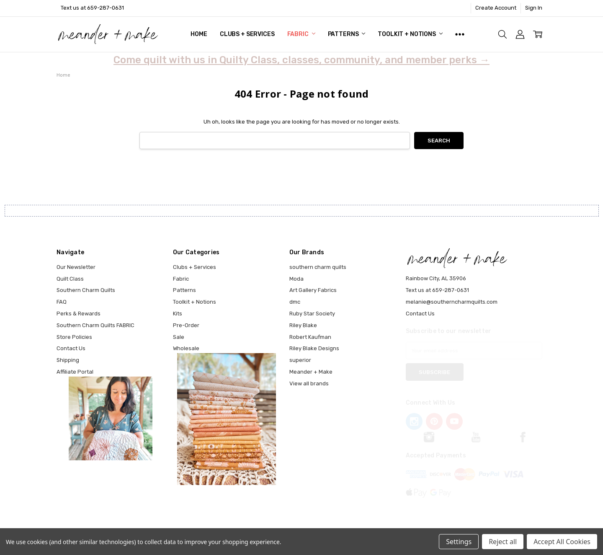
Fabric (301, 34)
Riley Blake (303, 325)
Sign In (533, 8)
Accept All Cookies (561, 541)
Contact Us (71, 348)
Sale (178, 337)
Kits (177, 313)
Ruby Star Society (312, 313)
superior (300, 360)
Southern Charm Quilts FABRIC (95, 325)
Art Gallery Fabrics (313, 290)
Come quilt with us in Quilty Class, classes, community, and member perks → (301, 60)
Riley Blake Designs (314, 348)
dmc (294, 302)
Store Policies (74, 337)
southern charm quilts (317, 267)
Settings (459, 541)
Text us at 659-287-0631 (92, 8)
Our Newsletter (76, 267)
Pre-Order (186, 325)
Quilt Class (70, 279)
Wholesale (186, 348)
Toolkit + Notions (410, 34)
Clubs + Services (247, 34)
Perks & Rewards (78, 313)
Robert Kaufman (310, 337)
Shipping (68, 360)
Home (199, 34)
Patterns (347, 34)
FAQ (62, 302)
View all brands (309, 383)
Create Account (495, 8)
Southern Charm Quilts (86, 290)
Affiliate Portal (75, 372)
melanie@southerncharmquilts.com (451, 302)
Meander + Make (310, 372)
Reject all (503, 541)
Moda (296, 279)
